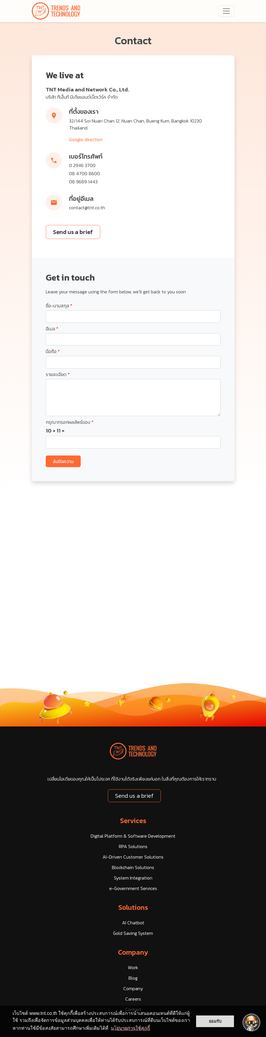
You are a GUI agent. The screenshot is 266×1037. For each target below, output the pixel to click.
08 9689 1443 (83, 181)
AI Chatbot (133, 922)
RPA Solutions (133, 846)
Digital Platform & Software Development (133, 835)
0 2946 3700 (82, 165)
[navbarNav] (226, 11)
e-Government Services (133, 888)
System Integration (133, 877)
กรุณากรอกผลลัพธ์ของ (70, 422)
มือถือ (53, 351)
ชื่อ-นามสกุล (59, 305)
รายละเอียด (58, 374)
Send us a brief (73, 232)
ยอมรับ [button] (215, 1021)
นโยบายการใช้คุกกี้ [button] (130, 1028)
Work (133, 967)
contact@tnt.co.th (87, 207)
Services (133, 821)
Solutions (133, 907)
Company (133, 952)
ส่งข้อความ (63, 461)
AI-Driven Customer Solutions (133, 856)
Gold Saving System (133, 933)
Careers (133, 998)
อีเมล (52, 328)
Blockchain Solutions (133, 867)
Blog (133, 977)
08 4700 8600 (84, 173)
